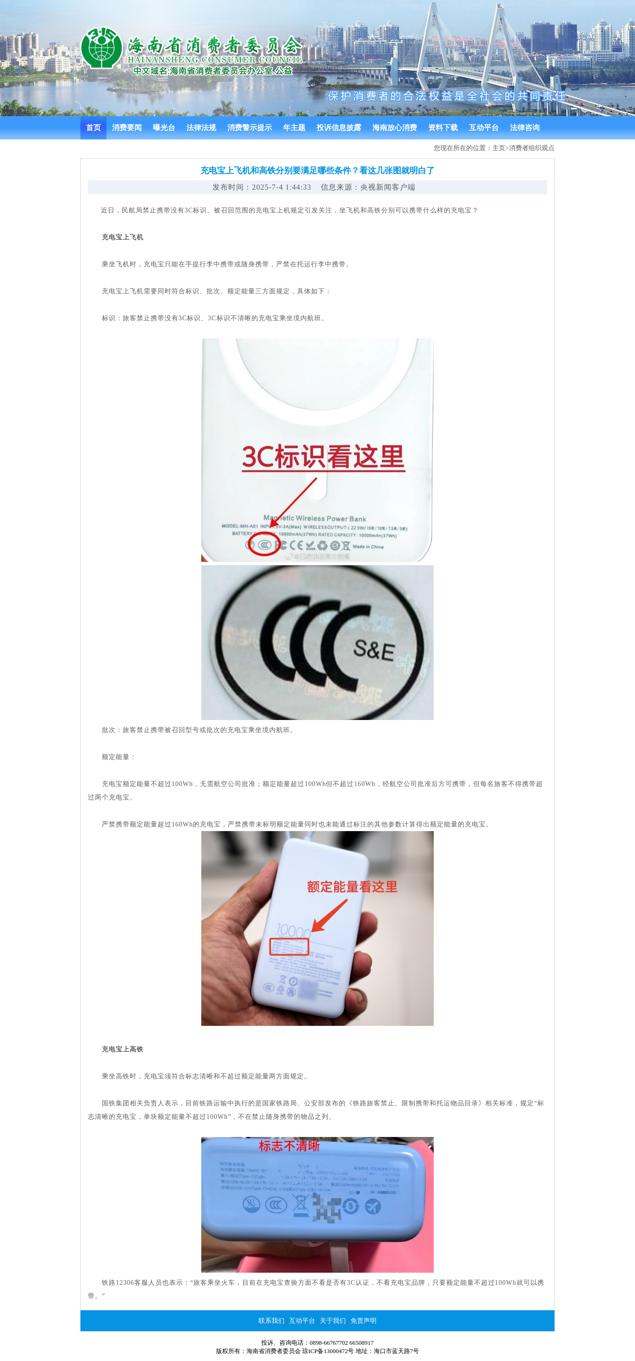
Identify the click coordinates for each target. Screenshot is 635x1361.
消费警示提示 (249, 128)
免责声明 (364, 1320)
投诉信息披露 (339, 128)
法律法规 (201, 128)
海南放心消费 (394, 128)
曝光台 (164, 128)
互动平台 (484, 128)
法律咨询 (525, 128)
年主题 (294, 128)
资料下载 (443, 128)
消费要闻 (127, 128)
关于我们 (333, 1320)
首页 (93, 128)
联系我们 (271, 1320)
